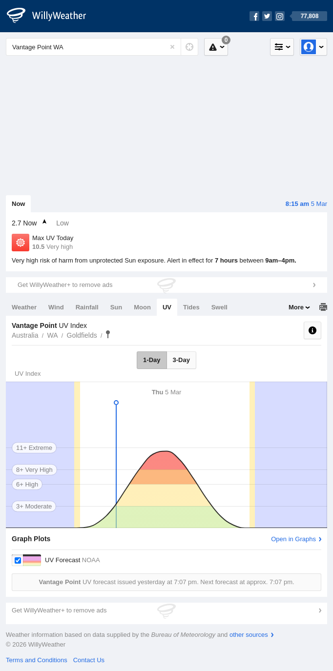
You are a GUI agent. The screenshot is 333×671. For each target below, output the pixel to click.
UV (167, 307)
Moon (142, 307)
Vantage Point (108, 334)
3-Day (181, 360)
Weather (24, 307)
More (296, 307)
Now (18, 203)
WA (52, 335)
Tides (191, 307)
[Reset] (172, 47)
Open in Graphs (293, 539)
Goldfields (82, 335)
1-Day (151, 360)
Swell (219, 307)
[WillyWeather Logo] (52, 16)
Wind (56, 307)
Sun (116, 307)
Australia (25, 335)
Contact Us (88, 660)
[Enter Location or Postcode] (102, 47)
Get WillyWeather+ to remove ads (65, 284)
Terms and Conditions (36, 660)
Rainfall (87, 307)
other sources (248, 634)
